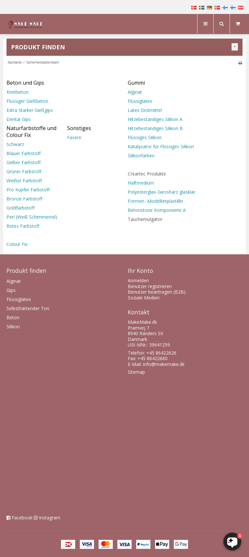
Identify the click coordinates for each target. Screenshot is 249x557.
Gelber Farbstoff (23, 162)
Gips (11, 290)
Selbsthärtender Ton (27, 308)
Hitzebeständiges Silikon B (155, 128)
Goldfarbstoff (20, 208)
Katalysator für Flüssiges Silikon (161, 146)
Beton (12, 317)
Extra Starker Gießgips (29, 110)
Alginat (135, 92)
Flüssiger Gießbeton (27, 101)
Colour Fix (17, 244)
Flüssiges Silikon (144, 137)
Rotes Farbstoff (22, 226)
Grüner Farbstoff (23, 171)
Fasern (74, 137)
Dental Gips (18, 119)
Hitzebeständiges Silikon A (155, 119)
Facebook (22, 518)
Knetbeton (17, 92)
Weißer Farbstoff (24, 180)
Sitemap (136, 372)
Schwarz (15, 144)
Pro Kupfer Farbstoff (28, 190)
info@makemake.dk (163, 364)
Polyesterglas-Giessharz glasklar (161, 192)
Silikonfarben (141, 155)
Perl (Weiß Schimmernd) (31, 217)
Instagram (49, 518)
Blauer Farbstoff (23, 153)
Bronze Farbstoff (24, 199)
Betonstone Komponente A (157, 210)
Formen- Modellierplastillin (155, 201)
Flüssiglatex (140, 101)
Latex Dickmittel (145, 110)
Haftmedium (141, 183)
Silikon (13, 326)
